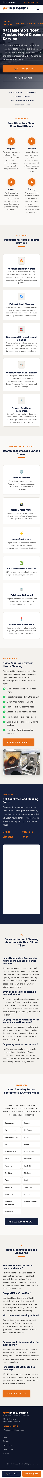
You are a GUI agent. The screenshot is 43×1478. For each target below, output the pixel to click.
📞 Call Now (11, 1474)
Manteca (8, 1187)
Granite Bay (29, 1152)
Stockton (8, 1173)
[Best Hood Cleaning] (21, 1414)
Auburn (27, 1144)
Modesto (27, 1173)
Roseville (28, 1123)
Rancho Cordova (11, 1137)
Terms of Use (8, 1449)
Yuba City (28, 1187)
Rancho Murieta (30, 1201)
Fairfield (27, 1166)
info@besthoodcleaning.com (14, 1430)
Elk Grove (28, 1130)
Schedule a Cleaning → (18, 742)
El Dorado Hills (10, 1152)
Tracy (7, 1180)
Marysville (9, 1194)
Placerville (9, 1211)
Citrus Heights (10, 1130)
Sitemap (6, 1454)
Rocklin (8, 1144)
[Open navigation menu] (38, 8)
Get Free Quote (31, 1474)
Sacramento (9, 1123)
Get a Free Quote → (32, 2)
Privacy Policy (8, 1445)
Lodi (26, 1180)
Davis (7, 1159)
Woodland (28, 1159)
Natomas (27, 1194)
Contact (6, 1441)
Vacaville (8, 1166)
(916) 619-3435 (28, 834)
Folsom (27, 1137)
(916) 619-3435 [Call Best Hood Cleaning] (9, 2)
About (5, 1437)
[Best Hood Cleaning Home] (16, 9)
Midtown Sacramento (9, 1203)
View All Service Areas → (21, 1222)
